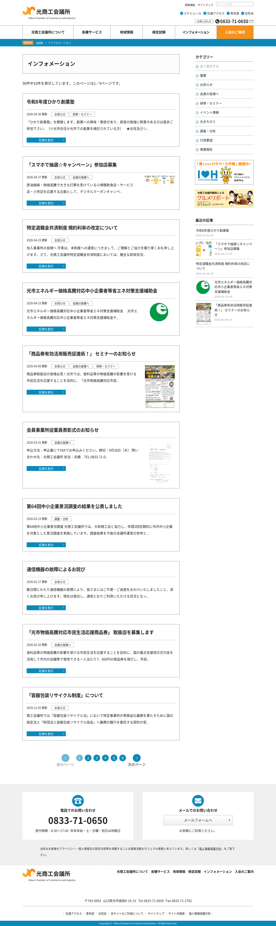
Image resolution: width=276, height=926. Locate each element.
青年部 (234, 13)
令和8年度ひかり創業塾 (50, 101)
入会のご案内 (244, 871)
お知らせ (206, 84)
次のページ (137, 764)
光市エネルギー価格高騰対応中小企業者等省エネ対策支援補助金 (92, 290)
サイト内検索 (176, 913)
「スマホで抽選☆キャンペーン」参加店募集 (72, 164)
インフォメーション (218, 871)
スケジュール (192, 13)
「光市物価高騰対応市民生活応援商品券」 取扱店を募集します (90, 632)
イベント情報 (209, 112)
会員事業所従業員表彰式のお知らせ (63, 430)
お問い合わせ (204, 21)
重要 (203, 75)
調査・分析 (208, 131)
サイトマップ (205, 5)
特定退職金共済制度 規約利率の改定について (72, 227)
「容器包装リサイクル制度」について (65, 695)
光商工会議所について (132, 871)
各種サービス (160, 871)
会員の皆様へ (209, 93)
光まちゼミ (208, 121)
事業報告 (206, 149)
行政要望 (206, 140)
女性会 (249, 13)
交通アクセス (216, 13)
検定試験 (194, 871)
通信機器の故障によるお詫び (56, 569)
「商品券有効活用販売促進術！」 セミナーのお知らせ (81, 353)
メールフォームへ (198, 820)
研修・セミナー (211, 103)
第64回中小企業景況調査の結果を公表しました (74, 506)
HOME (39, 42)
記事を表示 (46, 140)
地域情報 (179, 871)
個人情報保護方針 (210, 848)
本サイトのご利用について (127, 913)
